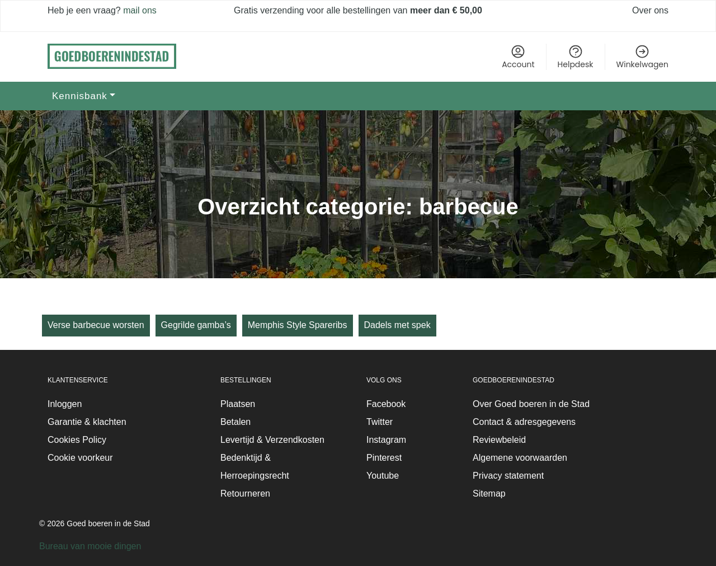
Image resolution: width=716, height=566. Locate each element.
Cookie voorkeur (80, 457)
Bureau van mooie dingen (90, 546)
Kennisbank (79, 96)
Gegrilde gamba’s (196, 325)
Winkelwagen (642, 57)
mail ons (139, 10)
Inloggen (65, 404)
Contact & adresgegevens (524, 422)
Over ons (650, 10)
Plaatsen (237, 404)
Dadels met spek (397, 325)
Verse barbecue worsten (96, 325)
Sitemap (489, 493)
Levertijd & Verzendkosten (272, 440)
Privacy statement (508, 475)
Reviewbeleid (499, 440)
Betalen (235, 422)
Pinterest (384, 457)
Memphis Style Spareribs (297, 325)
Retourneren (245, 493)
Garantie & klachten (87, 422)
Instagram (386, 440)
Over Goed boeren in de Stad (531, 404)
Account (518, 57)
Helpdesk (575, 57)
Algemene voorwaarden (520, 457)
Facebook (386, 404)
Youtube (382, 475)
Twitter (379, 422)
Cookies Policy (77, 440)
